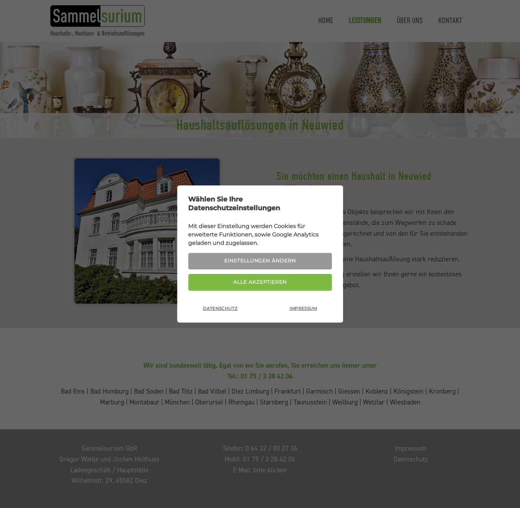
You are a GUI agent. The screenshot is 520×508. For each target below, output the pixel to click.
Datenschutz (220, 309)
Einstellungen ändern (260, 260)
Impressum (303, 309)
